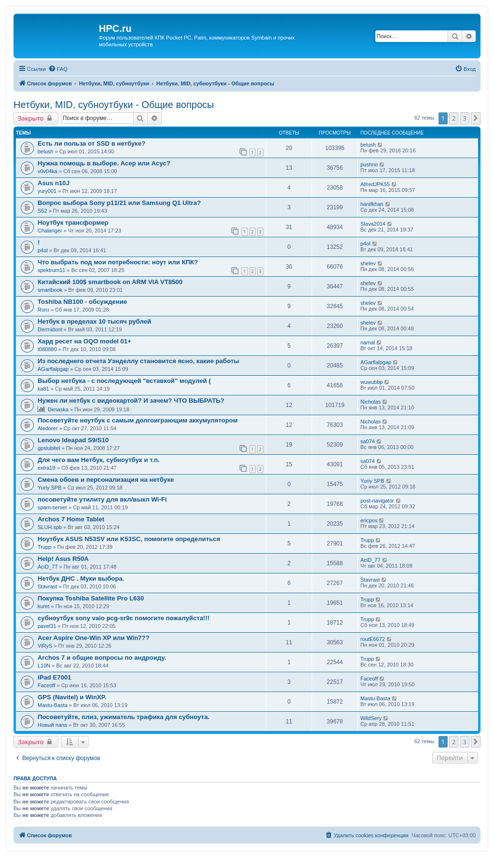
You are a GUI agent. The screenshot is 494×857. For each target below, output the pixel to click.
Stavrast (47, 586)
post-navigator (377, 500)
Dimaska (58, 409)
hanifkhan (372, 204)
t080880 (47, 349)
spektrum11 (51, 270)
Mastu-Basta (53, 705)
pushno (369, 164)
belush (45, 151)
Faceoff (46, 685)
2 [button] (453, 118)
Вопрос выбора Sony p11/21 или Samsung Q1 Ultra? (119, 202)
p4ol (43, 250)
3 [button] (465, 118)
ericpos (368, 520)
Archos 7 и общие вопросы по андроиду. (102, 657)
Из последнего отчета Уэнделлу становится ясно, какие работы (138, 361)
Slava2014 (372, 224)
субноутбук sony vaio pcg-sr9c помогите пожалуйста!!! (124, 618)
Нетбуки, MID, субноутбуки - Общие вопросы (114, 104)
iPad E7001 (54, 677)
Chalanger (50, 230)
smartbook (50, 290)
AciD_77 (48, 567)
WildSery (371, 718)
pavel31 (47, 626)
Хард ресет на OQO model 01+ (84, 341)
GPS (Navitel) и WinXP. (72, 697)
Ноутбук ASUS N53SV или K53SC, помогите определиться (129, 539)
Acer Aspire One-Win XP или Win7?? (94, 637)
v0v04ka (47, 171)
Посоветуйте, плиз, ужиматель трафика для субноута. (123, 717)
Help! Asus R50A (63, 558)
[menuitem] (58, 69)
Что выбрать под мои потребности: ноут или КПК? (118, 262)
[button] (475, 118)
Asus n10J (53, 183)
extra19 (46, 468)
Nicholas (370, 402)
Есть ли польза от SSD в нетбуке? (91, 143)
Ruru (43, 310)
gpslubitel (49, 448)
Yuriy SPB (50, 487)
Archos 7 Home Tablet (71, 519)
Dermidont (50, 329)
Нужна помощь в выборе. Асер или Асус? (104, 163)
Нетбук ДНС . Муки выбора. (81, 578)
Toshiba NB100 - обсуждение (82, 301)
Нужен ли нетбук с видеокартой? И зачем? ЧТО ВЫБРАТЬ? (131, 400)
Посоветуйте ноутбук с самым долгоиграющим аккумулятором (137, 420)
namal (367, 342)
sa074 (367, 441)
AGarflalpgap (53, 369)
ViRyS (45, 646)
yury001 (47, 191)
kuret (43, 606)
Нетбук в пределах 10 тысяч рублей (94, 321)
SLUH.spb (50, 527)
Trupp (44, 547)
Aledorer (48, 428)
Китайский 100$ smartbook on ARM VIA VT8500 (110, 282)
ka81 (43, 389)
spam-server (52, 507)
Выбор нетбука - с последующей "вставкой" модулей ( (124, 380)
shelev (368, 263)
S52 (42, 211)
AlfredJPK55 (375, 184)
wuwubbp (371, 382)
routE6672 (372, 639)
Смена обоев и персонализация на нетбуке (106, 479)
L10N (44, 665)
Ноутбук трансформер (73, 222)
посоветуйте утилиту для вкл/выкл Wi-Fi (102, 499)
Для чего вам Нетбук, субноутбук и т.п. (99, 459)
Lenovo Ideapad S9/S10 (73, 440)
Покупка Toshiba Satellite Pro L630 (91, 598)
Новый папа (52, 725)
